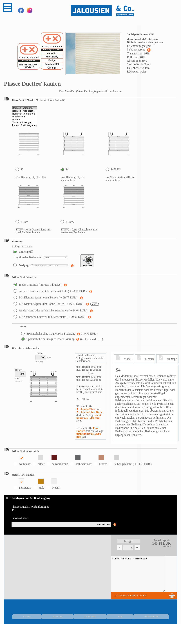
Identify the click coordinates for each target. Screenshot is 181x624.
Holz (38, 483)
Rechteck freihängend (24, 113)
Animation (87, 261)
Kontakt (104, 615)
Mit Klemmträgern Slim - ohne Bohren (49, 303)
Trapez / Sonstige (24, 122)
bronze (100, 460)
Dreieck (24, 119)
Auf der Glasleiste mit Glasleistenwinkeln (50, 291)
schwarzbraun (57, 460)
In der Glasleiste (38, 284)
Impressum (118, 615)
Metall (52, 483)
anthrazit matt (80, 460)
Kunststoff (22, 483)
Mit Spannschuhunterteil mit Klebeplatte (50, 316)
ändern (151, 34)
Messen (149, 358)
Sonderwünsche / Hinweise (134, 574)
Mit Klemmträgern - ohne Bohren (46, 297)
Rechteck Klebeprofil (24, 110)
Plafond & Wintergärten (24, 125)
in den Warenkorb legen (126, 595)
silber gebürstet (130, 460)
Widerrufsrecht (160, 615)
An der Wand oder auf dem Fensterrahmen (51, 310)
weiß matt (22, 460)
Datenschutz (133, 615)
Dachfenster (24, 116)
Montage (172, 358)
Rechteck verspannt (24, 108)
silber (39, 460)
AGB (145, 615)
